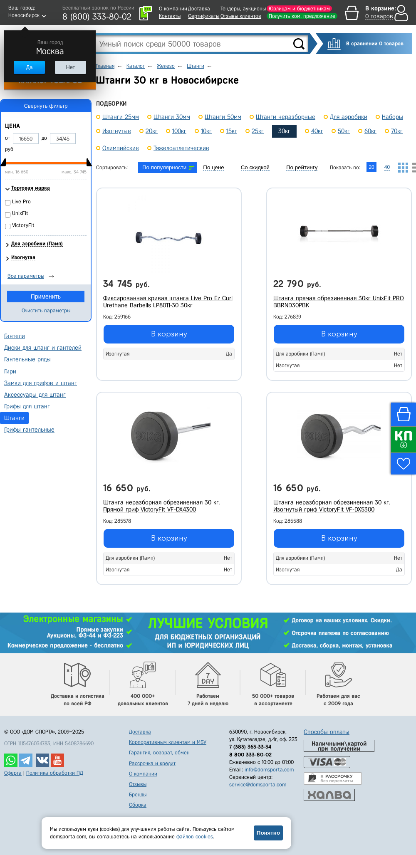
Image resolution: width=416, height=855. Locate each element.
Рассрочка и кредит (152, 763)
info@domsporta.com (269, 769)
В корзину (169, 334)
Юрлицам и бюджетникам (299, 8)
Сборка (137, 805)
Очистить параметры (46, 310)
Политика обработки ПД (54, 773)
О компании (173, 8)
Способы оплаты (326, 732)
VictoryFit (23, 225)
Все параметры (25, 276)
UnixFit (20, 213)
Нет (70, 67)
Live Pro (21, 201)
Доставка (199, 8)
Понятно (268, 833)
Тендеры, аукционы (243, 8)
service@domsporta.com (257, 784)
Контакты (170, 16)
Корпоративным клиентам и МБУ (167, 742)
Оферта (13, 773)
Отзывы (137, 784)
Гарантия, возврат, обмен (159, 752)
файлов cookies (194, 836)
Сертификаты (203, 16)
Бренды (137, 794)
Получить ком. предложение (302, 16)
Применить (46, 296)
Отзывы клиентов (240, 16)
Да (29, 67)
